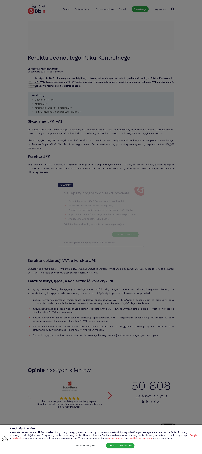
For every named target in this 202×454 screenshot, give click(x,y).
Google (193, 435)
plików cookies (116, 438)
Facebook (16, 438)
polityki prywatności (141, 438)
